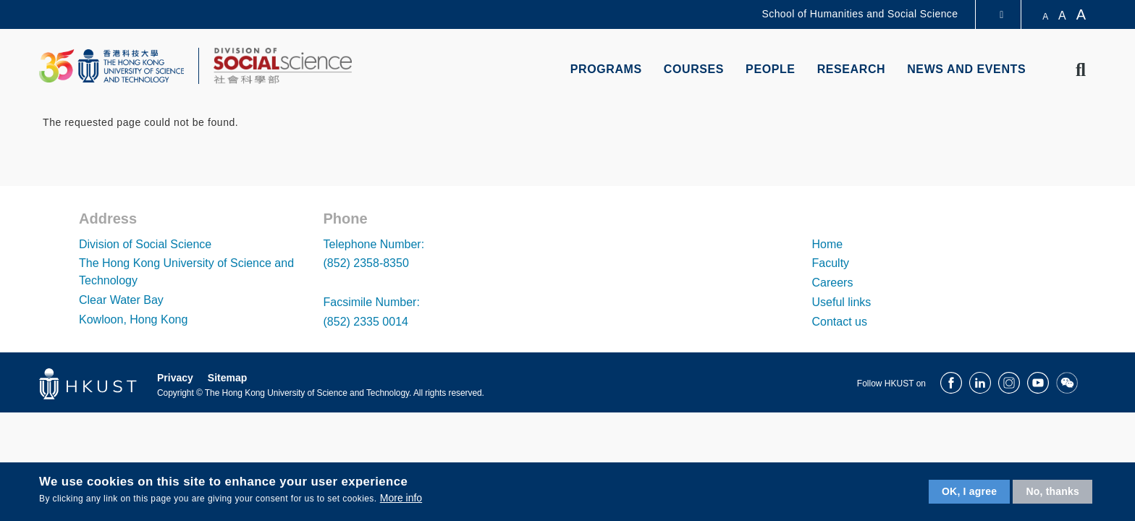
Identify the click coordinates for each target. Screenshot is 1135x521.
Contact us (839, 321)
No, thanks (1052, 491)
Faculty (831, 263)
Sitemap (227, 378)
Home (827, 244)
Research (851, 69)
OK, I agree (969, 491)
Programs (606, 69)
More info (401, 498)
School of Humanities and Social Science (860, 14)
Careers (832, 282)
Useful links (842, 302)
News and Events (966, 69)
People (771, 69)
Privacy (175, 378)
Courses (694, 69)
